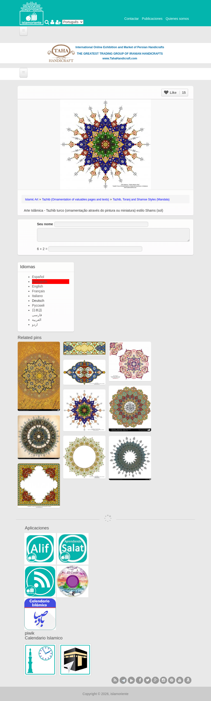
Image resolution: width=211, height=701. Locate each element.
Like (175, 92)
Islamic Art (31, 199)
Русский (38, 305)
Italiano (37, 296)
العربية (36, 320)
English (37, 286)
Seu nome (45, 224)
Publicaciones (152, 19)
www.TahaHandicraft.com (119, 58)
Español (38, 277)
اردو (35, 324)
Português (39, 281)
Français (38, 291)
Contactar (131, 19)
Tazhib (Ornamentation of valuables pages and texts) (75, 199)
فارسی (37, 315)
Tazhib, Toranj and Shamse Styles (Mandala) (141, 199)
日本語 (37, 310)
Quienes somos (177, 19)
